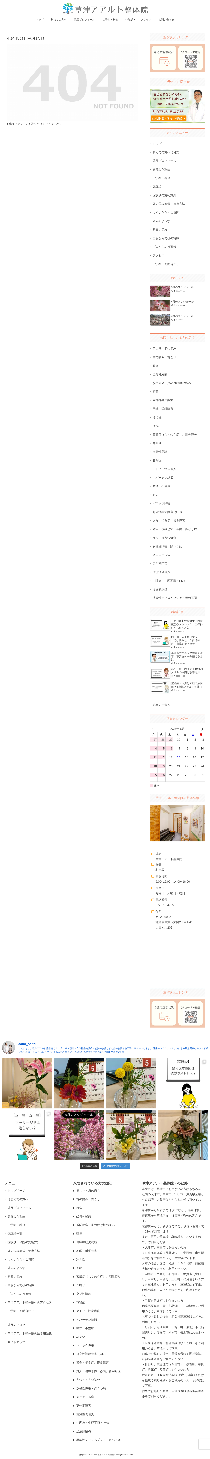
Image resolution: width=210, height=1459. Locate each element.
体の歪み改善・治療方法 (24, 1251)
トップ (157, 143)
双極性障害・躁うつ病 (167, 546)
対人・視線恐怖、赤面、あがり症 (175, 529)
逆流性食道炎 (161, 572)
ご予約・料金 (161, 178)
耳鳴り (157, 443)
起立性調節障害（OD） (168, 512)
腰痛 (155, 365)
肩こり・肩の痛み (164, 348)
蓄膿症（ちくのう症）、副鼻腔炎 (175, 434)
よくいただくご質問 (166, 212)
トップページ (16, 1190)
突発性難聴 (160, 451)
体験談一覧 (15, 1233)
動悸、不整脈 (161, 486)
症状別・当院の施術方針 (24, 1242)
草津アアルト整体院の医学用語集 (30, 1333)
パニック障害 (161, 503)
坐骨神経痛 (160, 374)
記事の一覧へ (161, 705)
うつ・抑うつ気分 (164, 537)
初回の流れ (160, 229)
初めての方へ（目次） (167, 152)
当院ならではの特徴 (166, 238)
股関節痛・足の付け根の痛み (172, 383)
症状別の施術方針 (164, 195)
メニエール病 (161, 555)
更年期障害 (160, 563)
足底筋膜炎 (160, 589)
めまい (157, 494)
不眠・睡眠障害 (163, 408)
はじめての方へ (18, 1199)
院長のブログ (16, 1325)
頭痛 (155, 391)
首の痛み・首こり (164, 357)
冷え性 (157, 417)
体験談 (157, 186)
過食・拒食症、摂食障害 (169, 520)
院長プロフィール (164, 160)
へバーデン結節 (163, 477)
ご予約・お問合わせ (166, 264)
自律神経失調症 (163, 400)
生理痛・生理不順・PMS (169, 580)
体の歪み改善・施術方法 (169, 203)
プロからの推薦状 (164, 246)
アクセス (158, 255)
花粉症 (157, 460)
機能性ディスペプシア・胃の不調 (175, 598)
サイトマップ (16, 1342)
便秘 (155, 426)
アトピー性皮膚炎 (164, 469)
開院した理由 (161, 169)
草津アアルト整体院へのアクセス (30, 1302)
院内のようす (161, 221)
